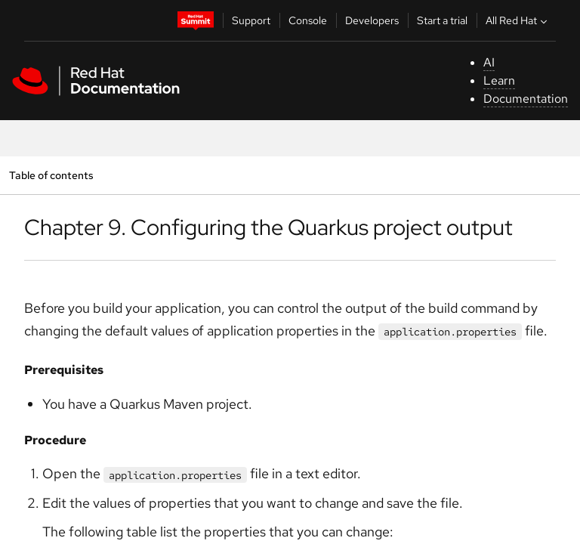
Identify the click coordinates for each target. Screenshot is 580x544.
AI (489, 62)
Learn (499, 80)
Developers (372, 20)
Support (251, 20)
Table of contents (51, 175)
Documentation (525, 99)
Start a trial (442, 20)
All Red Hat (518, 20)
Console (307, 20)
